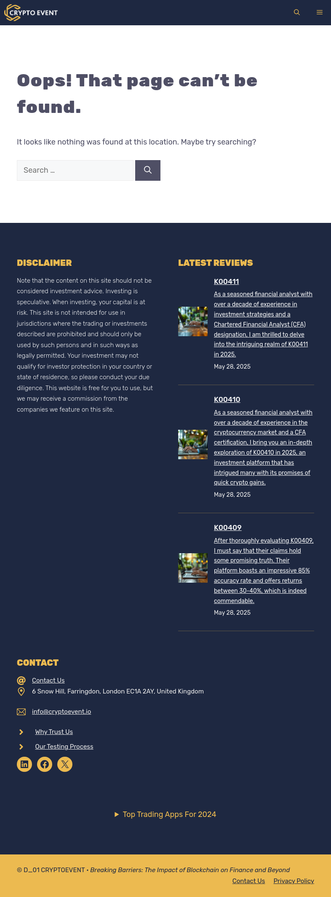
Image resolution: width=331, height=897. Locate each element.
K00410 (227, 399)
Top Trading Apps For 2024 (169, 814)
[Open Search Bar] (297, 12)
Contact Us (48, 680)
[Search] (147, 170)
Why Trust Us (54, 732)
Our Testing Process (64, 746)
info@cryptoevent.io (61, 711)
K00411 (226, 281)
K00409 (228, 527)
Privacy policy (293, 881)
